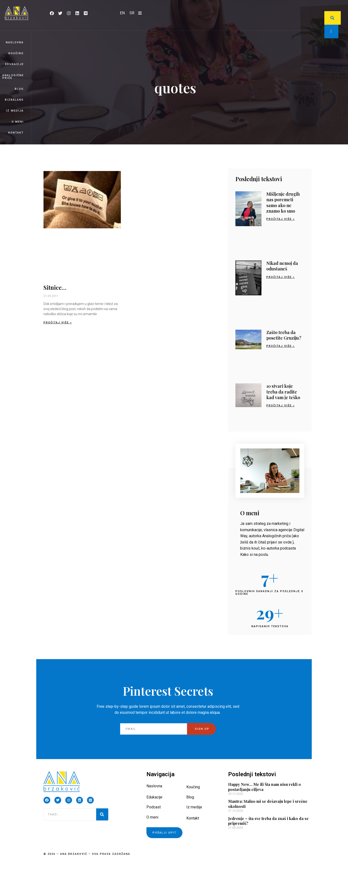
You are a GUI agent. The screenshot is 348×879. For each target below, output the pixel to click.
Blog (19, 88)
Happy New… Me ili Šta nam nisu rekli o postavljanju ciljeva (264, 787)
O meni (18, 121)
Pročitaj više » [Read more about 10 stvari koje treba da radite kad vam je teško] (280, 405)
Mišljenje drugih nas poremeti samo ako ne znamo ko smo (283, 202)
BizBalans (14, 99)
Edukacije (14, 64)
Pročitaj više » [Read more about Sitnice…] (58, 322)
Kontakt (16, 132)
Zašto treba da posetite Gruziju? (283, 335)
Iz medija (15, 110)
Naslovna (15, 42)
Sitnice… (55, 287)
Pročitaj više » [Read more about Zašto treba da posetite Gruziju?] (280, 346)
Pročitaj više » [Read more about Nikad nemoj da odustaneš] (280, 277)
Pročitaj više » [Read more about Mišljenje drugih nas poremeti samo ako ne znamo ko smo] (280, 219)
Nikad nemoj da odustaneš (282, 266)
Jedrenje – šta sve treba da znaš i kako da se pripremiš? (268, 821)
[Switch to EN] (122, 13)
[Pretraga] (102, 814)
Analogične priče (13, 77)
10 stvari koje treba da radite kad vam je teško (283, 391)
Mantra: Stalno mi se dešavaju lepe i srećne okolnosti (267, 804)
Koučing (16, 53)
